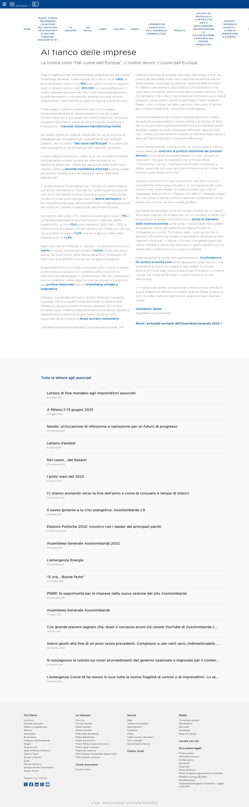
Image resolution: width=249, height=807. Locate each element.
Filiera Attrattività (85, 737)
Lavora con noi (189, 741)
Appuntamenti (134, 727)
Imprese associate (33, 723)
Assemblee (29, 734)
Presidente (184, 730)
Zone (26, 761)
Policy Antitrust (187, 770)
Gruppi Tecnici (31, 771)
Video (102, 29)
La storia (28, 720)
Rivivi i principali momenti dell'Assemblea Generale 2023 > (179, 323)
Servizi (131, 715)
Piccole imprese (84, 723)
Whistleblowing (187, 780)
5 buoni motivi (83, 769)
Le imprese (83, 715)
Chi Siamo (30, 715)
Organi (27, 744)
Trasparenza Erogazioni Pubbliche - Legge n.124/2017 (201, 785)
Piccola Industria (32, 764)
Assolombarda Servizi (138, 744)
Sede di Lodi (30, 747)
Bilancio (28, 730)
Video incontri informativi (140, 737)
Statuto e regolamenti (35, 727)
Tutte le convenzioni (137, 723)
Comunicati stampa (189, 720)
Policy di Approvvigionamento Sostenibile (201, 773)
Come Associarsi (87, 764)
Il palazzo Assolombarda (37, 740)
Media (135, 29)
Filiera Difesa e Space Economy (92, 744)
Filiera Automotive (85, 740)
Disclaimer (184, 763)
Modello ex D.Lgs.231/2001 (193, 777)
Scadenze (132, 730)
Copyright (184, 766)
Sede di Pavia (31, 754)
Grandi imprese (83, 730)
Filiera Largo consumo (87, 747)
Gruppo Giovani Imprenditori (39, 767)
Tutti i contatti (134, 740)
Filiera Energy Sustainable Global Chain (96, 754)
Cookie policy (186, 760)
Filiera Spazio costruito (88, 757)
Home (27, 29)
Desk (129, 720)
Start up (80, 720)
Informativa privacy (189, 756)
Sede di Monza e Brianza (37, 750)
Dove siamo (30, 737)
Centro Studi (135, 751)
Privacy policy (186, 753)
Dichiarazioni (185, 723)
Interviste (184, 727)
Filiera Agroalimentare (87, 734)
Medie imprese (83, 727)
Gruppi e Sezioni (32, 757)
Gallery (119, 29)
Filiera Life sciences (86, 750)
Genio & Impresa (187, 734)
